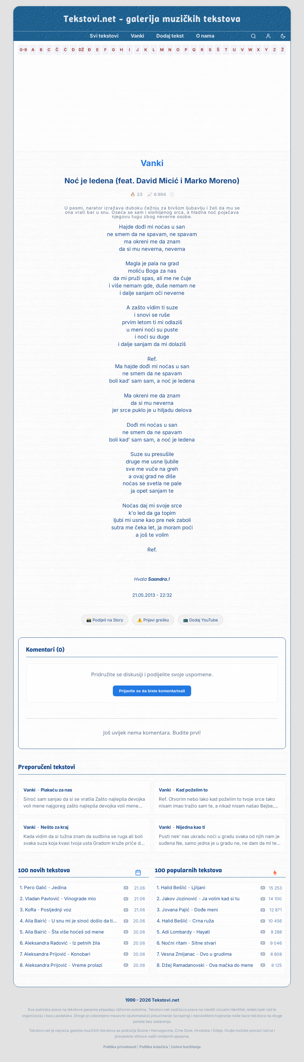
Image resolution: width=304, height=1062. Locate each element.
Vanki (152, 163)
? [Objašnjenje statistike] (172, 194)
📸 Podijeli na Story (104, 619)
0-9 (23, 49)
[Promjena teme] (283, 35)
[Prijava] (268, 35)
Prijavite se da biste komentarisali (152, 691)
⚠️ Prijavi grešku (153, 619)
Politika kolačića (153, 1046)
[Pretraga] (253, 35)
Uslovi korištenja (186, 1046)
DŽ (81, 49)
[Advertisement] (152, 105)
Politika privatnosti (119, 1046)
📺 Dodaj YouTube (200, 619)
